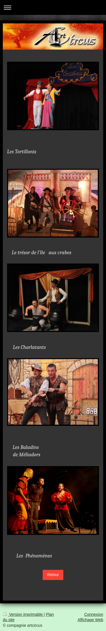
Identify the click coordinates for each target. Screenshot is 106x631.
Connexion (93, 614)
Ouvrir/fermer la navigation (53, 7)
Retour (53, 574)
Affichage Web (90, 619)
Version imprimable (23, 614)
